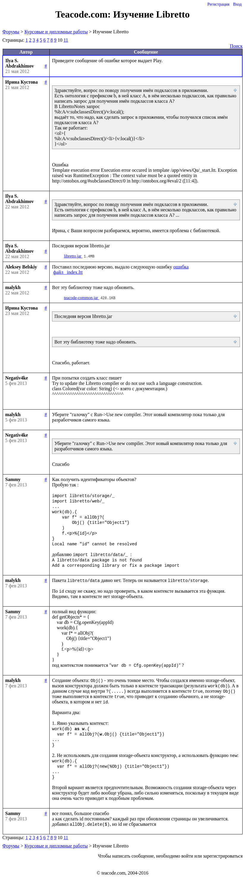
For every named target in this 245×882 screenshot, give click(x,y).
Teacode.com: (84, 14)
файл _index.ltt (68, 272)
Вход (237, 4)
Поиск (236, 46)
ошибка (181, 266)
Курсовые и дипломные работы (56, 31)
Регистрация (218, 4)
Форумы (10, 31)
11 (66, 40)
